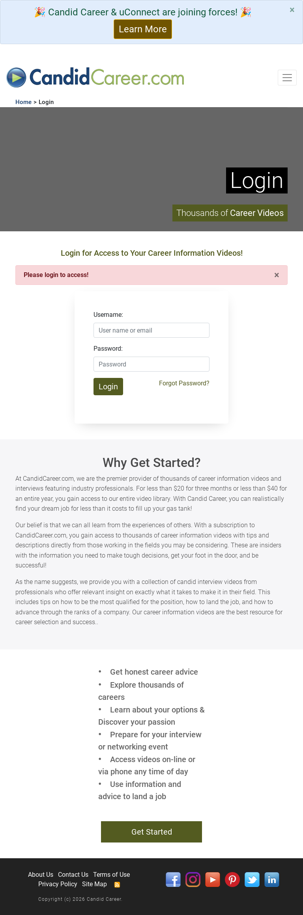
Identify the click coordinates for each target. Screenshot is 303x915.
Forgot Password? (184, 383)
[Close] (292, 9)
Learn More (143, 29)
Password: (108, 348)
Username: (108, 314)
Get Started (151, 832)
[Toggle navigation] (287, 78)
